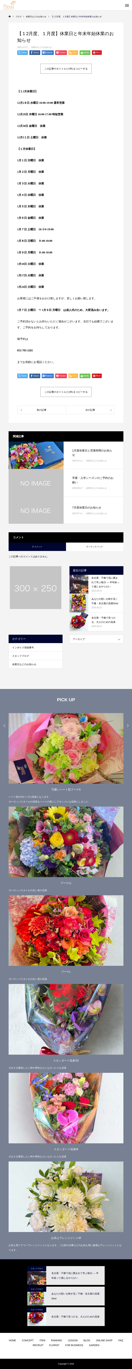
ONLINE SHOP (104, 1340)
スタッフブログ (20, 656)
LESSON (73, 1340)
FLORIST (54, 1345)
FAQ (120, 1340)
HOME (12, 1340)
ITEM (42, 1340)
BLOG (87, 1340)
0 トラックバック (95, 546)
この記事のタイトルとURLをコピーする (66, 68)
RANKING (56, 1340)
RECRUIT (38, 1345)
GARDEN (94, 1345)
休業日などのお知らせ (41, 47)
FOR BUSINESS (74, 1345)
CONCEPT (28, 1340)
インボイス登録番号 (23, 647)
